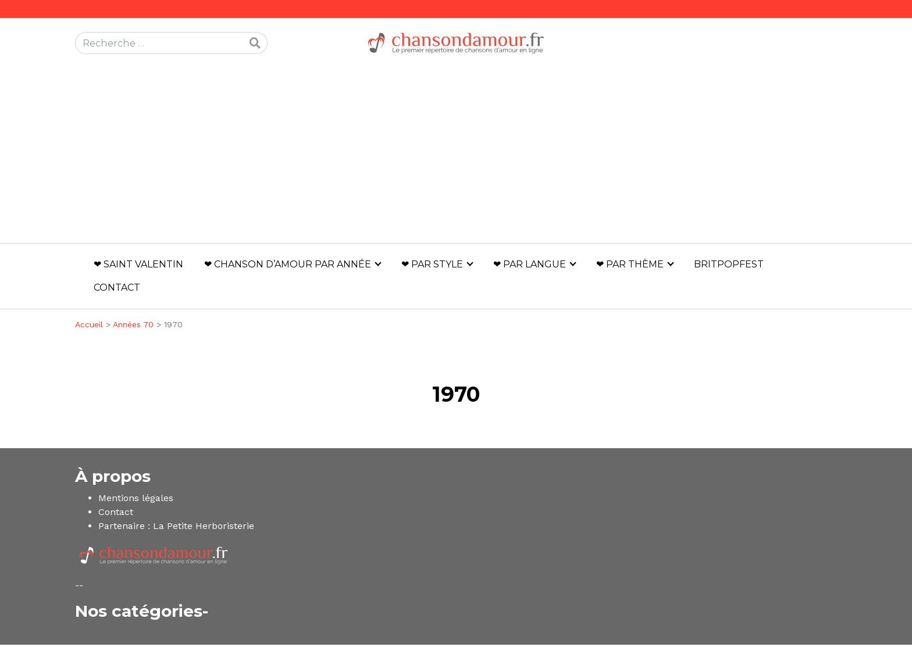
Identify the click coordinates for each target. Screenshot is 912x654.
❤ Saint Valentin (138, 264)
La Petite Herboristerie (203, 525)
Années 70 (133, 324)
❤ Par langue (529, 264)
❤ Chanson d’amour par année (287, 264)
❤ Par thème (630, 264)
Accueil (89, 324)
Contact (117, 287)
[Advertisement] (456, 155)
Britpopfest (729, 264)
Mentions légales (135, 497)
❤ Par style (432, 264)
